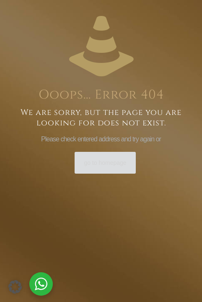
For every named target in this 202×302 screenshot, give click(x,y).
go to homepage (105, 162)
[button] (15, 287)
